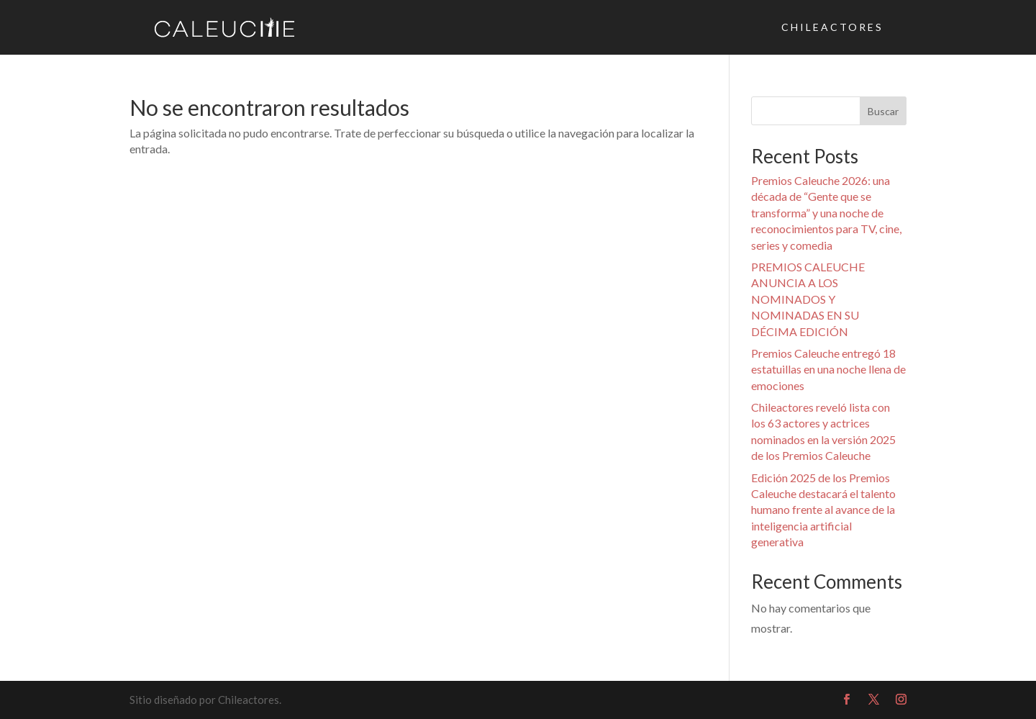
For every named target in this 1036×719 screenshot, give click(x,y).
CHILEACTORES (832, 27)
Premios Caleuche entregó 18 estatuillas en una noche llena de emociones (828, 369)
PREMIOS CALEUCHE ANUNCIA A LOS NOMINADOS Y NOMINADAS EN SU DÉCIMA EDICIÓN (808, 299)
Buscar (883, 111)
